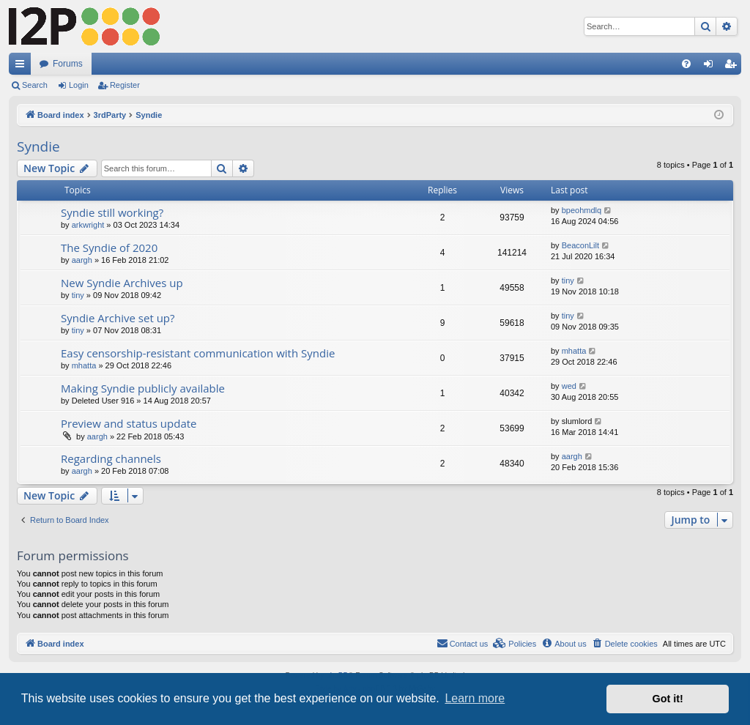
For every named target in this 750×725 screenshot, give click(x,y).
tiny (78, 295)
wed (569, 386)
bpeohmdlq (581, 210)
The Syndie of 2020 (109, 247)
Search (35, 85)
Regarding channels (111, 458)
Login (79, 85)
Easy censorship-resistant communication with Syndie (198, 353)
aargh (82, 260)
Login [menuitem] (711, 67)
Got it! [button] (668, 698)
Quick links (23, 67)
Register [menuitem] (733, 67)
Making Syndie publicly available (143, 388)
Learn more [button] (475, 698)
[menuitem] (686, 64)
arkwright (88, 224)
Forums (68, 64)
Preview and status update (129, 423)
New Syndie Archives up (122, 282)
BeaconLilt (580, 245)
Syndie (38, 146)
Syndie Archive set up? (118, 318)
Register (125, 85)
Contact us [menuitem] (463, 643)
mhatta (84, 365)
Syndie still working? (112, 212)
